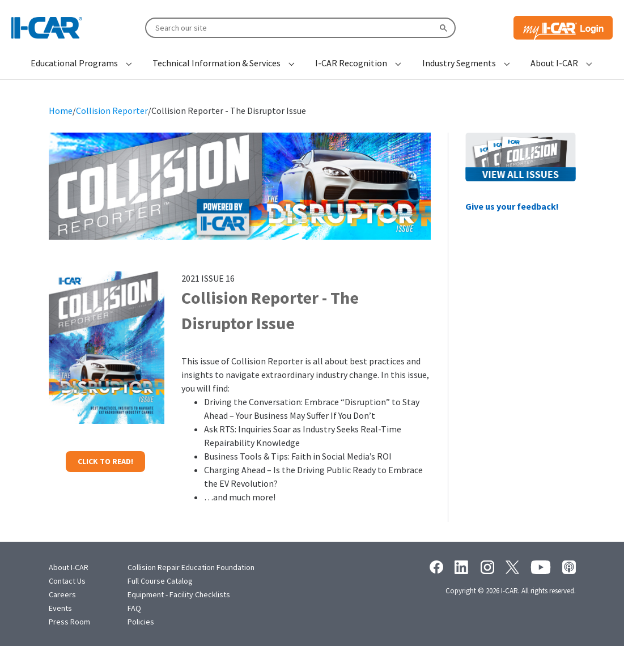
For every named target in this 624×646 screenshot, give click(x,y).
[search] (299, 27)
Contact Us (67, 581)
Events (60, 608)
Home (61, 110)
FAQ (134, 608)
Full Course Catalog (160, 581)
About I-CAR (68, 567)
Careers (62, 594)
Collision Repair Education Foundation (191, 567)
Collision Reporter (112, 110)
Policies (141, 622)
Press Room (69, 622)
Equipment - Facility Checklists (179, 594)
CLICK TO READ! (105, 461)
